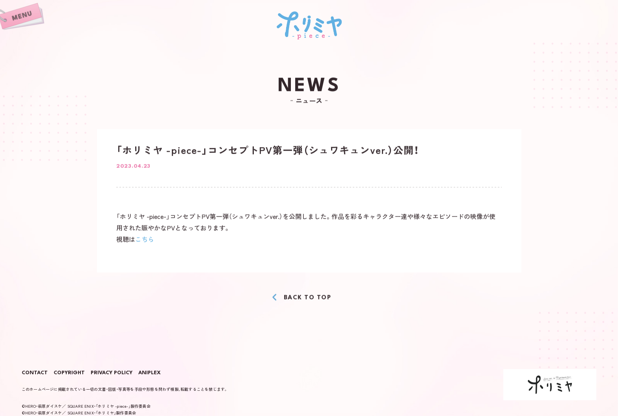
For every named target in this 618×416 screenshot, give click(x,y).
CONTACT (35, 373)
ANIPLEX (149, 373)
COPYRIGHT (69, 373)
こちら (144, 239)
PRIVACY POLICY (111, 373)
